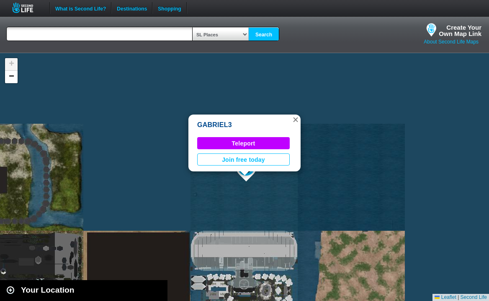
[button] (296, 120)
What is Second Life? (80, 8)
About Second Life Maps (451, 42)
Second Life (27, 7)
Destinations (132, 8)
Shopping (169, 8)
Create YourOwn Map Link (460, 30)
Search (263, 35)
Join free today (243, 159)
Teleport (243, 143)
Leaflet (445, 297)
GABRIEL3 (214, 124)
